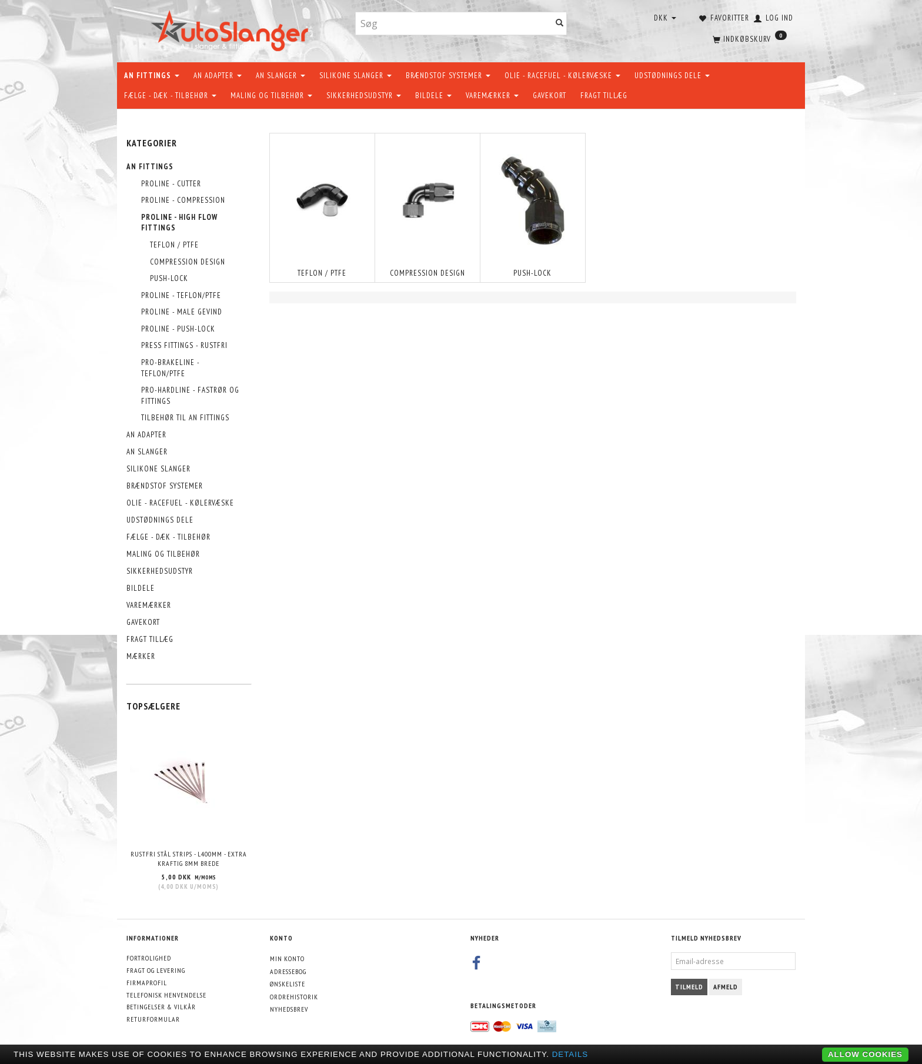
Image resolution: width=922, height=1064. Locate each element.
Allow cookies (865, 1054)
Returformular (153, 1019)
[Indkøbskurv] (748, 38)
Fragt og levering (155, 970)
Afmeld (725, 986)
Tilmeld (689, 986)
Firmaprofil (146, 982)
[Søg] (560, 23)
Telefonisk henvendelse (166, 995)
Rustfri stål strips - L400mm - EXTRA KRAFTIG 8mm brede (189, 858)
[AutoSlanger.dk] (232, 28)
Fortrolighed (148, 957)
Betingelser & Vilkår (161, 1006)
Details (570, 1054)
